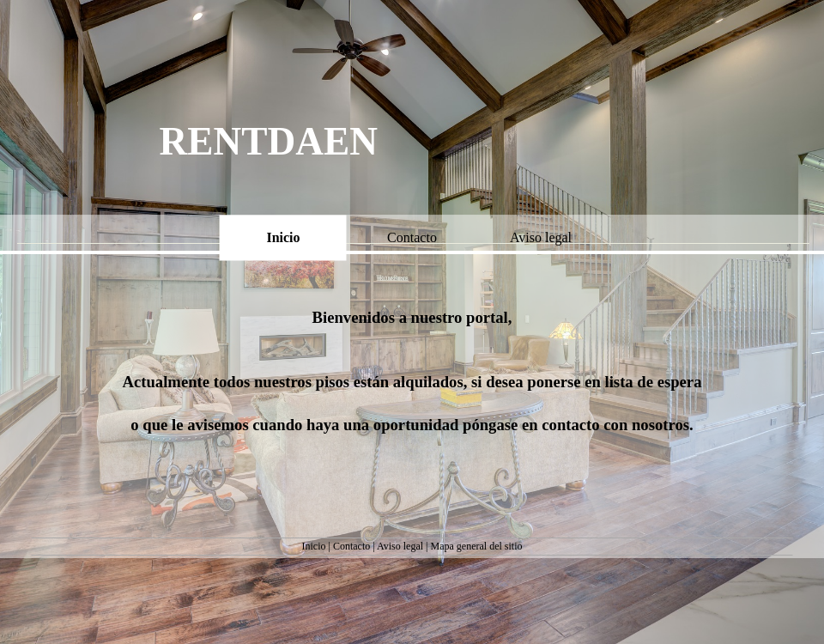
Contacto (351, 546)
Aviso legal (400, 546)
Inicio (314, 546)
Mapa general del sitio (477, 546)
